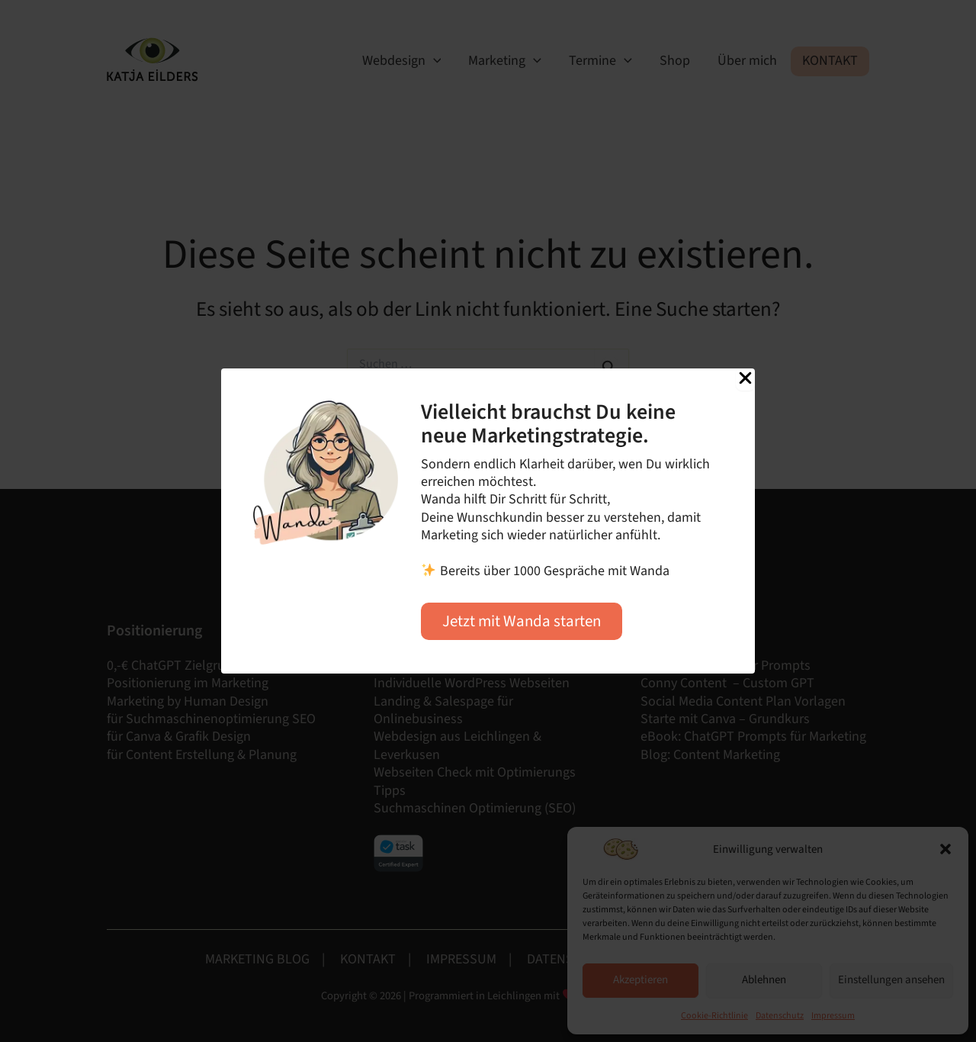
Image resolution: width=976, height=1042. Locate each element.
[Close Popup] (745, 379)
